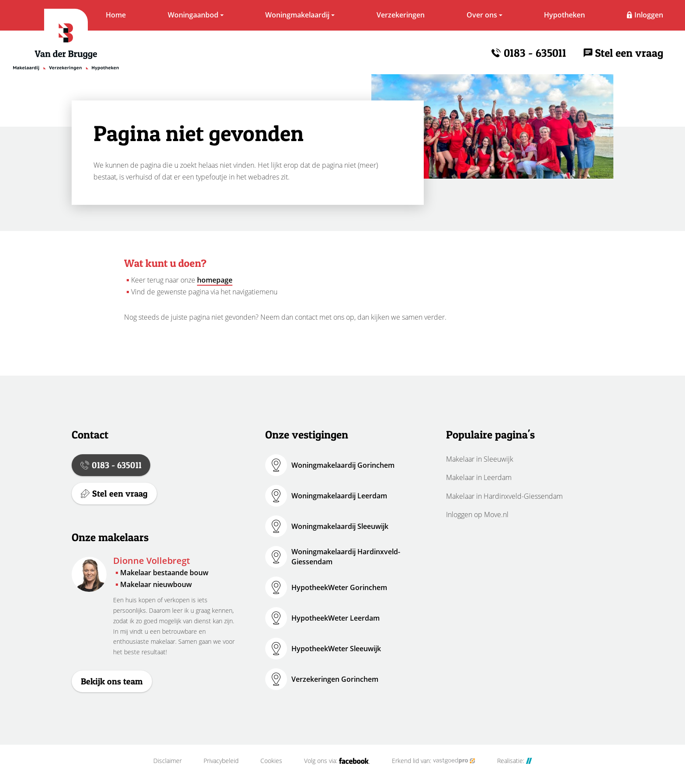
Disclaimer (167, 761)
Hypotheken (564, 15)
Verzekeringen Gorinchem (334, 679)
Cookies (271, 761)
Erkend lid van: (433, 761)
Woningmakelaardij (297, 15)
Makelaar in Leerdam (479, 477)
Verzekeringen (401, 15)
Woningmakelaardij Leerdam (339, 496)
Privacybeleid (221, 761)
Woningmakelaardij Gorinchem (342, 465)
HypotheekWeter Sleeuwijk (336, 648)
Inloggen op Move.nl (477, 514)
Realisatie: (514, 761)
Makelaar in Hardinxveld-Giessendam (504, 496)
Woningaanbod (193, 15)
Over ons (482, 15)
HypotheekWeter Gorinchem (339, 587)
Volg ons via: (337, 761)
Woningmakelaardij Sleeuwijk (339, 526)
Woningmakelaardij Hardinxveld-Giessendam (345, 556)
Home (116, 15)
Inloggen (648, 15)
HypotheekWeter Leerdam (335, 618)
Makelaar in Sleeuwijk (479, 459)
